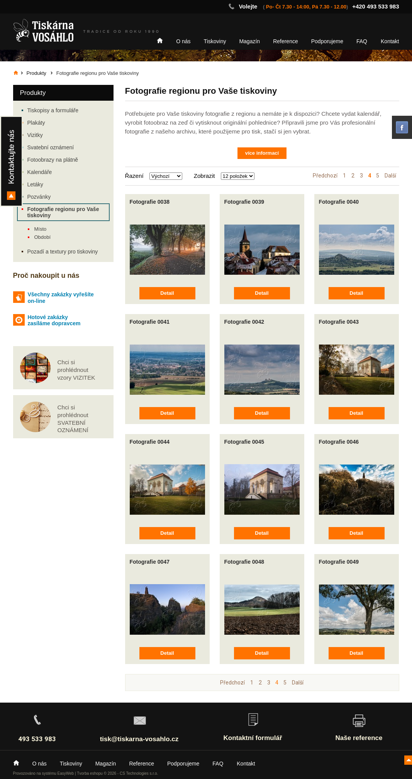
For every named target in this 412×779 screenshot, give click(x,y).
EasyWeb (66, 773)
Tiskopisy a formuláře (53, 110)
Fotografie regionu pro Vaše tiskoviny (63, 212)
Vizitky (35, 135)
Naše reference (359, 738)
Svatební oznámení (50, 147)
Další (390, 175)
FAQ (361, 41)
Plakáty (36, 123)
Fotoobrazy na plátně (52, 160)
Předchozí (325, 175)
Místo (40, 229)
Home (160, 40)
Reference (285, 41)
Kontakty (11, 161)
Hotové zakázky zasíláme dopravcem (54, 320)
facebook (402, 127)
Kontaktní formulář (252, 738)
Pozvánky (39, 197)
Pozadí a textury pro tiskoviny (62, 251)
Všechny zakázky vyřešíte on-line (61, 297)
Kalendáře (39, 172)
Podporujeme (327, 41)
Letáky (35, 184)
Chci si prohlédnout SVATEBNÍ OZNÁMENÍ (73, 418)
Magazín (249, 41)
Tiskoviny (215, 41)
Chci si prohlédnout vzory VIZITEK (76, 370)
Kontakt (390, 41)
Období (42, 237)
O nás (183, 41)
